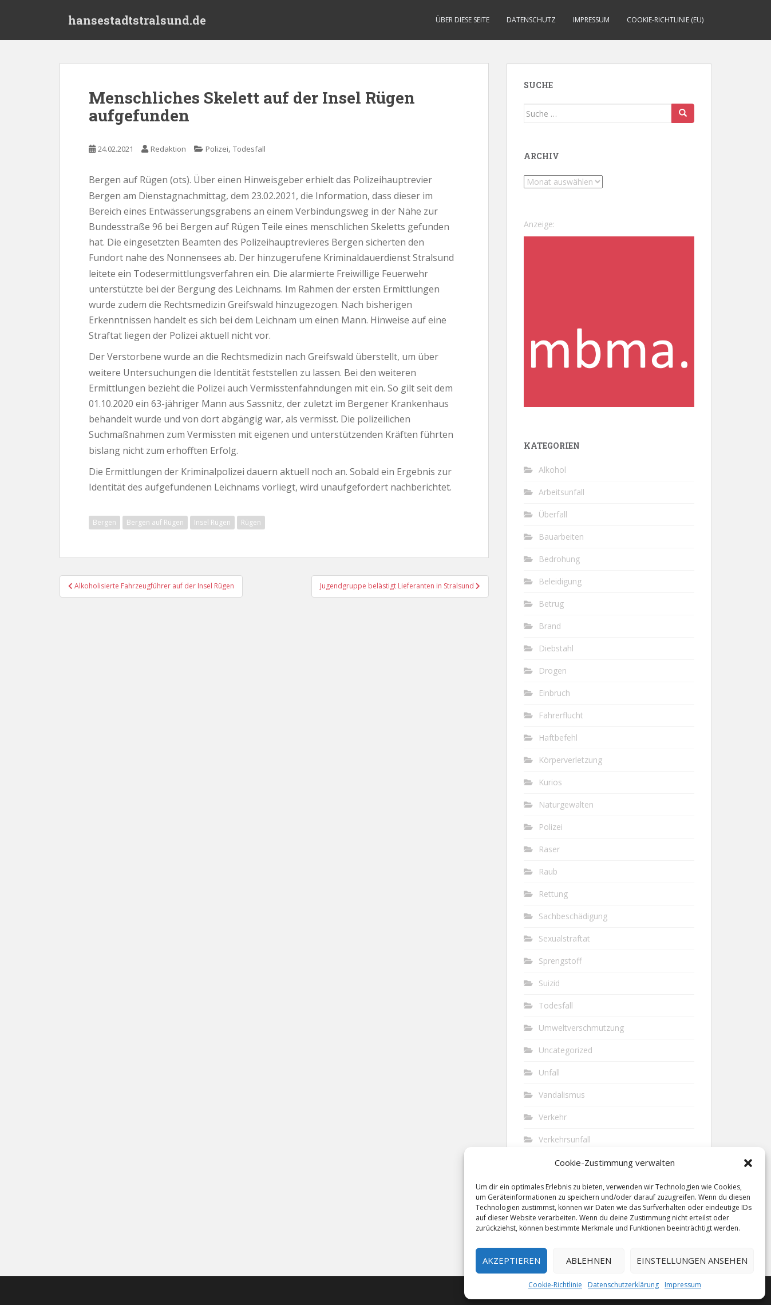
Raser (549, 849)
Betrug (551, 603)
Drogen (553, 670)
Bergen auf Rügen (155, 522)
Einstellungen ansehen (692, 1260)
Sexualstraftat (564, 938)
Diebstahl (556, 648)
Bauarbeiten (561, 536)
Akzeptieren (511, 1260)
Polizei (216, 149)
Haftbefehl (558, 737)
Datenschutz (531, 20)
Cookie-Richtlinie (555, 1285)
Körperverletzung (570, 759)
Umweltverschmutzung (581, 1027)
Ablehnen (588, 1260)
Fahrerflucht (561, 715)
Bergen (104, 522)
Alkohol (552, 469)
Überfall (553, 514)
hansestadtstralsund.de (137, 20)
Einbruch (554, 692)
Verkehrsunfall (565, 1139)
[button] (748, 1163)
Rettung (553, 893)
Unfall (549, 1072)
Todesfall (249, 149)
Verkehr (553, 1117)
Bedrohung (559, 558)
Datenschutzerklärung (623, 1285)
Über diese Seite (462, 20)
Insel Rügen (212, 522)
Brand (550, 625)
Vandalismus (562, 1094)
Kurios (550, 782)
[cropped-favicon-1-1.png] (609, 320)
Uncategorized (565, 1050)
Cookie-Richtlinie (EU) (665, 20)
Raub (548, 871)
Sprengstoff (560, 960)
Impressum (683, 1285)
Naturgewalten (566, 804)
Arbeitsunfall (561, 492)
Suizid (549, 983)
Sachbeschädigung (573, 916)
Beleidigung (560, 581)
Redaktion (168, 149)
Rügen (251, 522)
